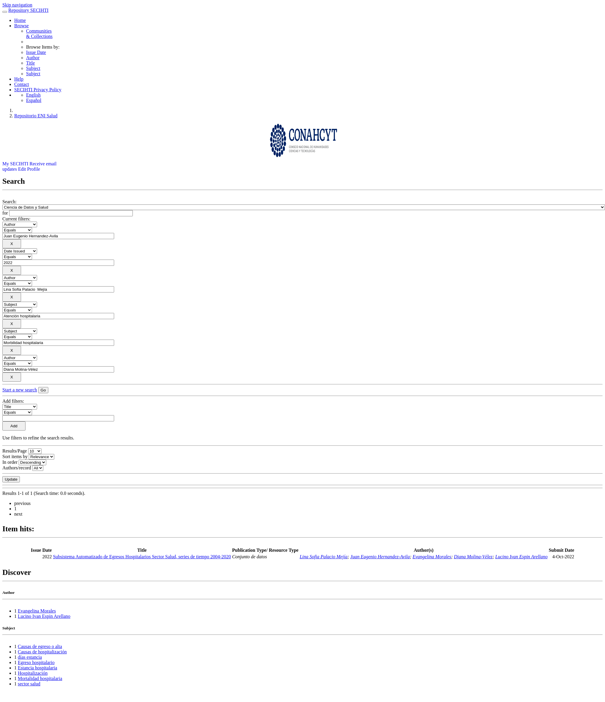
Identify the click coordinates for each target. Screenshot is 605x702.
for (5, 212)
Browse (21, 25)
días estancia (30, 657)
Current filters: (16, 218)
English (33, 94)
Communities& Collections (39, 33)
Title (30, 62)
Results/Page (14, 450)
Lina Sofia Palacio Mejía (323, 556)
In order (9, 462)
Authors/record (16, 467)
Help (18, 78)
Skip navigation (17, 4)
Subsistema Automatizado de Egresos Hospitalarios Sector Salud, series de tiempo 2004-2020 (142, 556)
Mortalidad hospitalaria (40, 678)
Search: (9, 201)
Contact (21, 84)
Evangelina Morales (432, 556)
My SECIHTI (15, 163)
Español (33, 100)
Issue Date (36, 52)
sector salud (29, 683)
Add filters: (13, 401)
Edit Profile (29, 169)
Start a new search (19, 389)
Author (32, 57)
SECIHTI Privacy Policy (37, 89)
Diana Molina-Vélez (473, 556)
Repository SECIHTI (28, 10)
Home (20, 20)
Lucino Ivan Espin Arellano (521, 556)
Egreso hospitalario (36, 662)
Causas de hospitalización (42, 651)
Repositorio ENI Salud (36, 115)
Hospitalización (32, 673)
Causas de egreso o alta (40, 646)
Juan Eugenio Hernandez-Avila (380, 556)
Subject (33, 68)
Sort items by (15, 456)
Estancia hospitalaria (37, 667)
